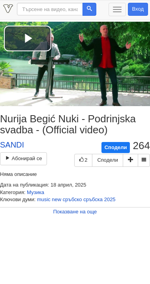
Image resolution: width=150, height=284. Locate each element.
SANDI (12, 144)
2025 (110, 199)
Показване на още (75, 212)
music (44, 199)
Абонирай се (23, 158)
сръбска (93, 199)
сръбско (72, 199)
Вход (138, 9)
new (56, 199)
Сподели (116, 147)
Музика (35, 192)
